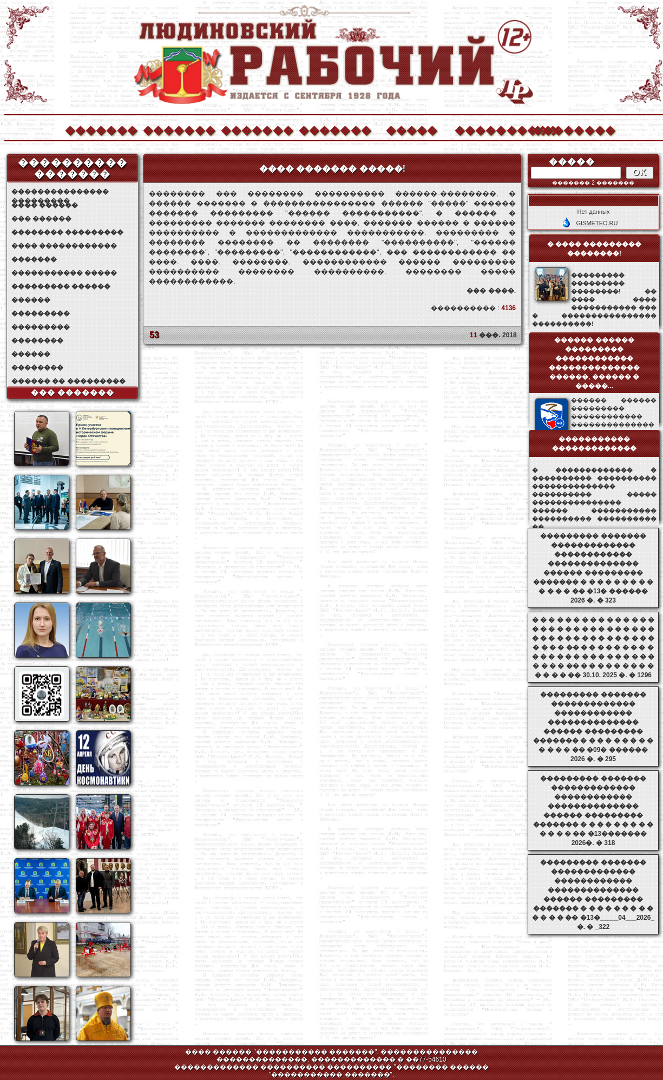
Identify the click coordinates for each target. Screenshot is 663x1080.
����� (412, 129)
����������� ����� (64, 273)
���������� (490, 129)
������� (100, 129)
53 (154, 334)
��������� (40, 313)
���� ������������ (64, 246)
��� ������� (73, 392)
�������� (568, 129)
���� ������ (44, 205)
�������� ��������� (67, 232)
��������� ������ (60, 286)
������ (30, 300)
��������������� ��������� (60, 192)
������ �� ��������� (68, 381)
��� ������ (41, 218)
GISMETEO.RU (597, 223)
